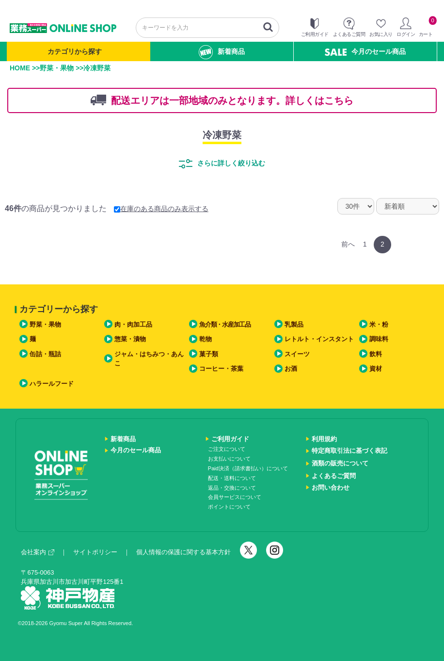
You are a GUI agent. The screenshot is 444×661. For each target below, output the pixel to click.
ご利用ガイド (230, 439)
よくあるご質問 (334, 475)
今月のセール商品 (365, 52)
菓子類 (208, 354)
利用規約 (324, 439)
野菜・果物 (57, 68)
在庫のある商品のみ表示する (161, 209)
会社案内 (37, 552)
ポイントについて (229, 507)
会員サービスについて (234, 497)
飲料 (375, 354)
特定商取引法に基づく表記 (349, 450)
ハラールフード (52, 383)
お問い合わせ (330, 487)
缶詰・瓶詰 (45, 354)
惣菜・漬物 (130, 339)
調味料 (378, 339)
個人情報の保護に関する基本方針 (183, 552)
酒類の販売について (340, 463)
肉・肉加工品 (133, 324)
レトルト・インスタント (319, 339)
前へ (348, 244)
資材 (375, 368)
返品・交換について (232, 488)
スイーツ (297, 354)
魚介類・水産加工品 (224, 324)
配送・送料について (232, 478)
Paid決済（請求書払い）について (248, 468)
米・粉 (378, 324)
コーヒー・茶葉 (221, 368)
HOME (20, 68)
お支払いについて (229, 459)
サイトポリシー (95, 552)
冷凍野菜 (222, 135)
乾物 (205, 339)
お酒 (291, 368)
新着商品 (222, 52)
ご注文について (226, 449)
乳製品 (294, 324)
